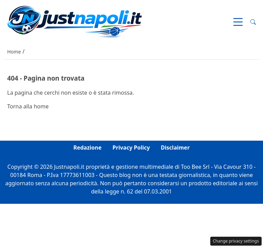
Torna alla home (28, 106)
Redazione (87, 147)
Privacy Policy (131, 147)
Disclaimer (175, 147)
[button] (253, 22)
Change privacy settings (236, 241)
